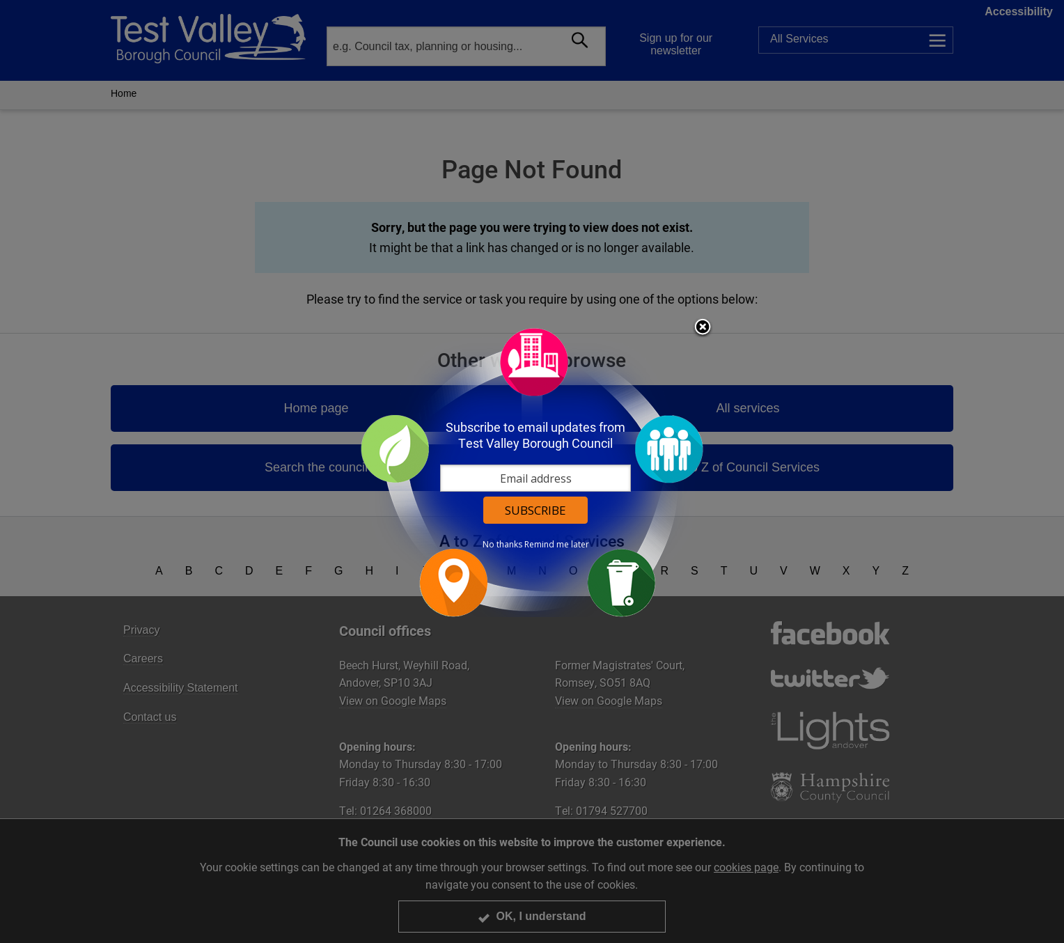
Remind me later (556, 544)
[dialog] (532, 472)
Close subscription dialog (702, 328)
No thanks (502, 544)
